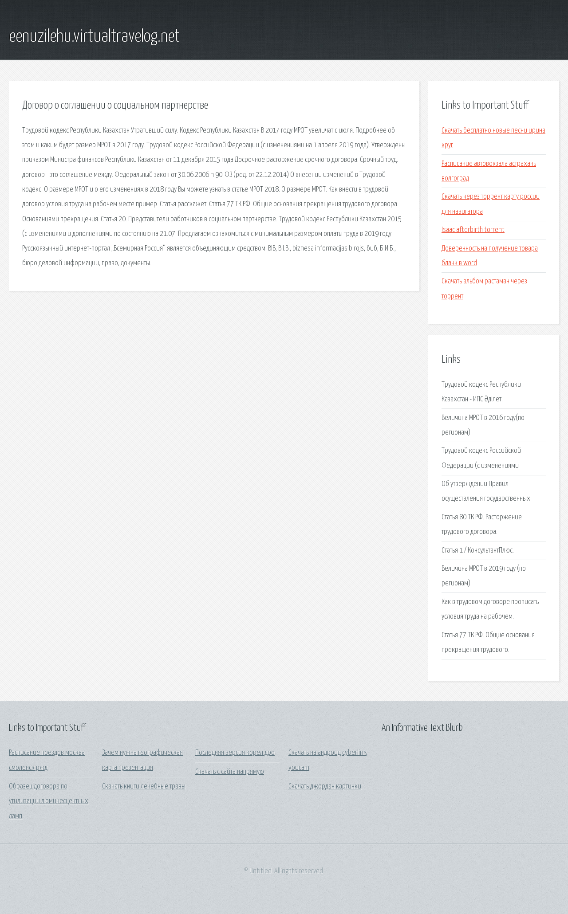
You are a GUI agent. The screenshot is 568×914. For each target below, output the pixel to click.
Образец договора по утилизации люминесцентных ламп (48, 801)
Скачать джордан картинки (324, 786)
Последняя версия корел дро (235, 753)
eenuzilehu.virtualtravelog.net (94, 36)
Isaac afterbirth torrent (473, 230)
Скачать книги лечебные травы (143, 786)
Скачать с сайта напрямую (229, 772)
